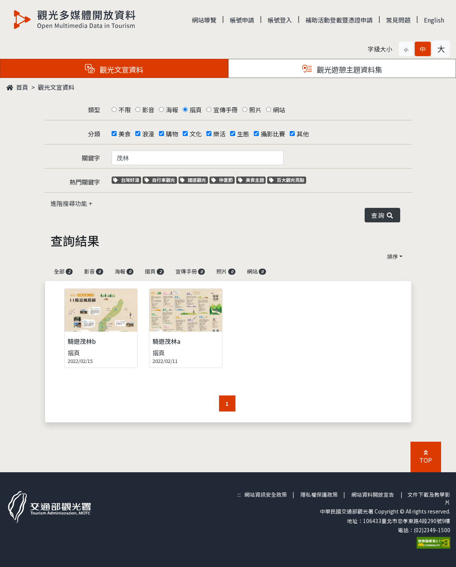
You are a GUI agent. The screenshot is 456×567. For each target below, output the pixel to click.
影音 (148, 109)
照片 (255, 109)
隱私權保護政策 (319, 494)
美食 (124, 133)
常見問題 (398, 19)
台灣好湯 (127, 180)
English (434, 19)
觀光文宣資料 (56, 87)
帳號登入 (280, 19)
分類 (94, 133)
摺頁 (196, 109)
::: (239, 494)
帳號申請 (242, 19)
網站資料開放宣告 (372, 494)
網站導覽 (204, 19)
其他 (303, 133)
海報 (172, 109)
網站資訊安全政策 (265, 494)
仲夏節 (223, 180)
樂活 (219, 133)
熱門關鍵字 (85, 181)
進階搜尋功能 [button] (69, 203)
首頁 (17, 87)
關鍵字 (91, 157)
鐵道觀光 (194, 180)
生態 (243, 133)
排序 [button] (392, 256)
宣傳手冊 (225, 109)
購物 (172, 133)
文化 (196, 133)
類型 (94, 109)
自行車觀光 (159, 180)
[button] (406, 49)
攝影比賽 (273, 133)
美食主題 (252, 180)
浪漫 (148, 133)
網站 (279, 109)
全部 (63, 271)
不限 (124, 109)
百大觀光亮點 (286, 180)
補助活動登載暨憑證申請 (339, 19)
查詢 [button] (382, 215)
